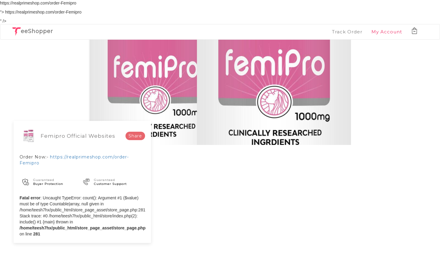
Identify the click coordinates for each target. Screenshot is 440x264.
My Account (386, 32)
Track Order (347, 32)
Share (135, 136)
